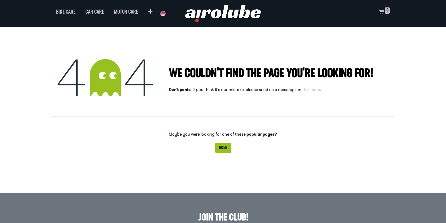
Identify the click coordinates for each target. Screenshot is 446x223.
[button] (150, 13)
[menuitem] (66, 13)
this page (311, 90)
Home (223, 148)
